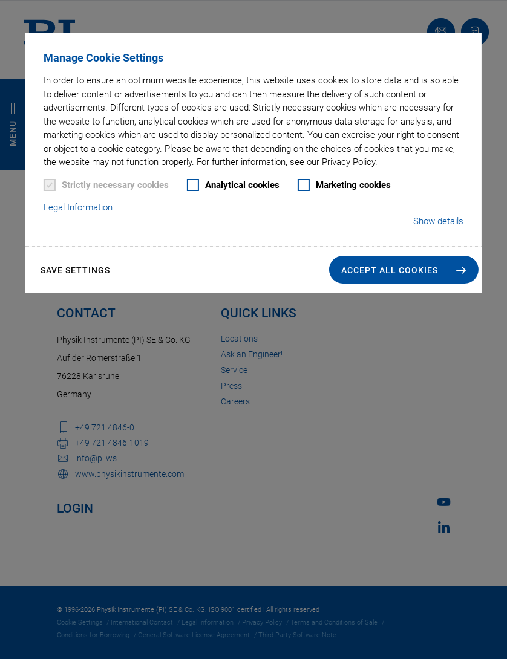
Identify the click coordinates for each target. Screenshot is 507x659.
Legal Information (78, 207)
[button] (404, 270)
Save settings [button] (75, 270)
